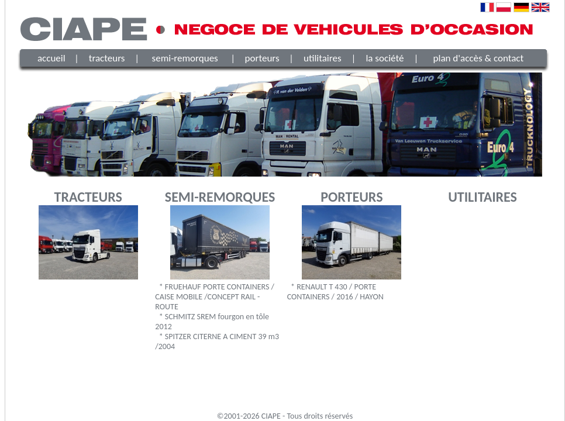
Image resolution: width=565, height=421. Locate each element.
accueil (51, 58)
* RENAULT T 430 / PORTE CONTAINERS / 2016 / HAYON (335, 292)
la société (385, 58)
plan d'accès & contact (478, 58)
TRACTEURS (88, 196)
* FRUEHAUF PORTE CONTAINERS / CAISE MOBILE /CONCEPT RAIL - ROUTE (214, 297)
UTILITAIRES (482, 196)
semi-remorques (185, 58)
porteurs (262, 58)
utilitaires (323, 58)
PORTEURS (352, 196)
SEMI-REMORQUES (220, 196)
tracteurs (107, 58)
